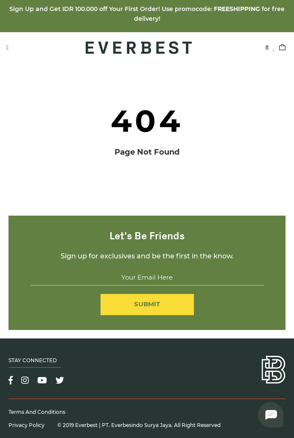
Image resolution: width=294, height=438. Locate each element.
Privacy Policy (26, 425)
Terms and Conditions (36, 412)
